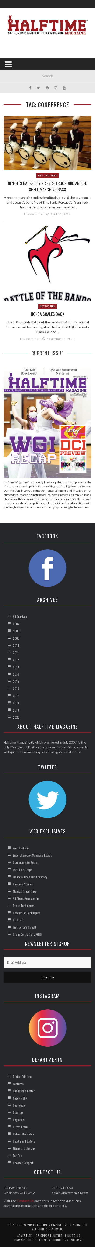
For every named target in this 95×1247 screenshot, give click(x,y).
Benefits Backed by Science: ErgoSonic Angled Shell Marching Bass (47, 186)
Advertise (24, 1235)
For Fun (17, 1155)
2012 (16, 659)
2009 (16, 638)
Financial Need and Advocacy (30, 876)
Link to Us (72, 1235)
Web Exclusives (47, 175)
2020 (16, 717)
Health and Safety (24, 1141)
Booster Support (23, 1162)
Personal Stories (23, 884)
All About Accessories (26, 898)
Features (18, 1083)
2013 (16, 666)
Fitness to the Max (24, 1148)
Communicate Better (26, 862)
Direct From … (21, 1126)
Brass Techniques (23, 905)
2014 (16, 674)
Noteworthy (47, 306)
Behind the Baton (23, 1134)
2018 (16, 702)
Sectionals (19, 1105)
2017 (16, 695)
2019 (16, 710)
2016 (16, 688)
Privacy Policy (25, 1240)
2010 (16, 645)
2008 (16, 630)
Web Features (21, 848)
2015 (16, 681)
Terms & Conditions (53, 1240)
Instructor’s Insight (24, 927)
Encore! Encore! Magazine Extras (32, 855)
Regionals (19, 1119)
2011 (15, 652)
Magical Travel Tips (24, 891)
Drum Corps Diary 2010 (27, 934)
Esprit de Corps (22, 869)
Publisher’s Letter (24, 1090)
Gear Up (18, 1112)
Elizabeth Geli (34, 214)
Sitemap (77, 1240)
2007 (16, 623)
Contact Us (25, 1201)
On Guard (18, 919)
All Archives (20, 616)
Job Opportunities (48, 1235)
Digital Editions (22, 1076)
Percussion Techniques (26, 912)
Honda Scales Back (47, 314)
